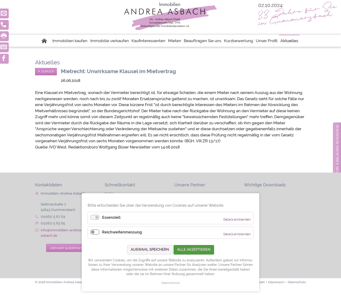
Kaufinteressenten (148, 40)
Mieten (174, 40)
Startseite (46, 41)
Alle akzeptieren (194, 249)
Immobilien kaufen (69, 40)
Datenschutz (171, 283)
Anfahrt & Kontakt (66, 248)
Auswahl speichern (150, 249)
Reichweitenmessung (122, 232)
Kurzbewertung (238, 40)
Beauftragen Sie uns (202, 40)
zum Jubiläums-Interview (338, 149)
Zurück (47, 71)
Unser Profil (267, 40)
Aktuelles (289, 40)
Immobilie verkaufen (109, 40)
